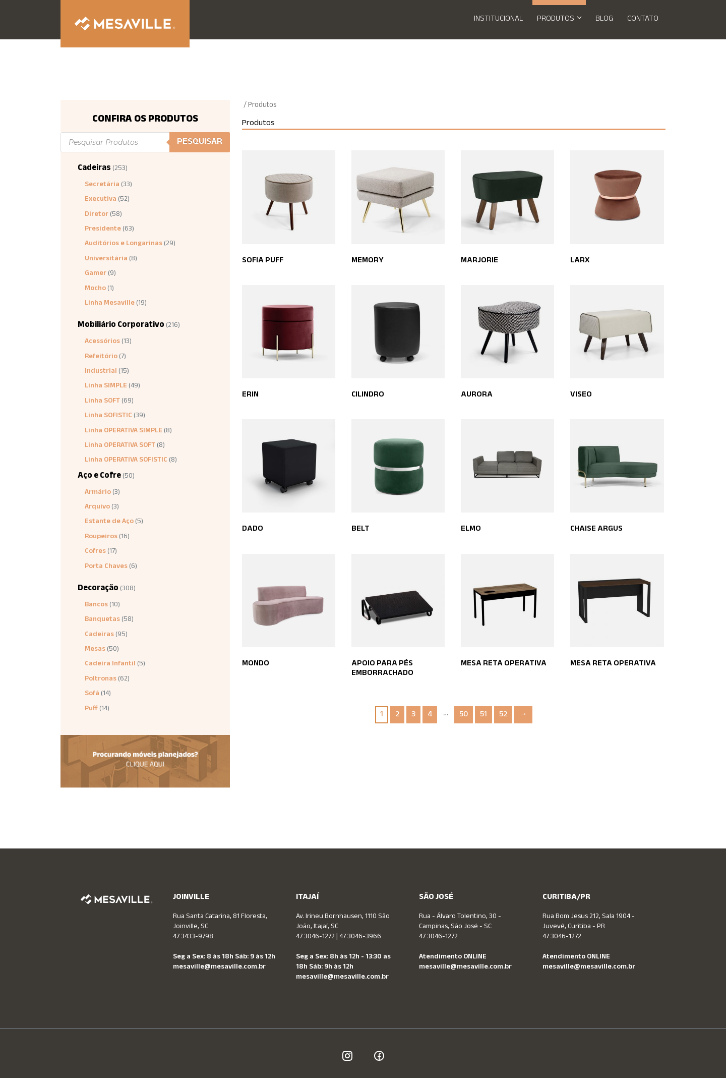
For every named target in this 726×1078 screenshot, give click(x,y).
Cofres (95, 552)
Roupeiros (101, 537)
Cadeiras (94, 168)
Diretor (96, 215)
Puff (91, 709)
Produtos (562, 19)
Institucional (498, 19)
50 (463, 715)
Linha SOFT (102, 401)
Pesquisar (199, 142)
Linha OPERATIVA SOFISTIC (126, 461)
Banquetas (102, 620)
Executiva (100, 200)
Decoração (98, 589)
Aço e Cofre (99, 476)
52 (503, 715)
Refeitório (101, 357)
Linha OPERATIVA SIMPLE (123, 431)
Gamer (95, 274)
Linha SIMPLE (106, 386)
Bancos (96, 605)
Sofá (92, 694)
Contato (642, 19)
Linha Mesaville (110, 304)
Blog (604, 19)
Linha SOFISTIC (108, 416)
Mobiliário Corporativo (121, 325)
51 (483, 715)
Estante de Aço (109, 522)
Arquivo (97, 507)
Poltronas (100, 679)
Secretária (102, 185)
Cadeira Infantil (110, 664)
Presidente (103, 229)
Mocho (95, 289)
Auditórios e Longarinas (123, 244)
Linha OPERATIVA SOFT (120, 446)
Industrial (101, 372)
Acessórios (102, 342)
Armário (98, 493)
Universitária (106, 259)
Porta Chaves (106, 567)
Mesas (95, 650)
